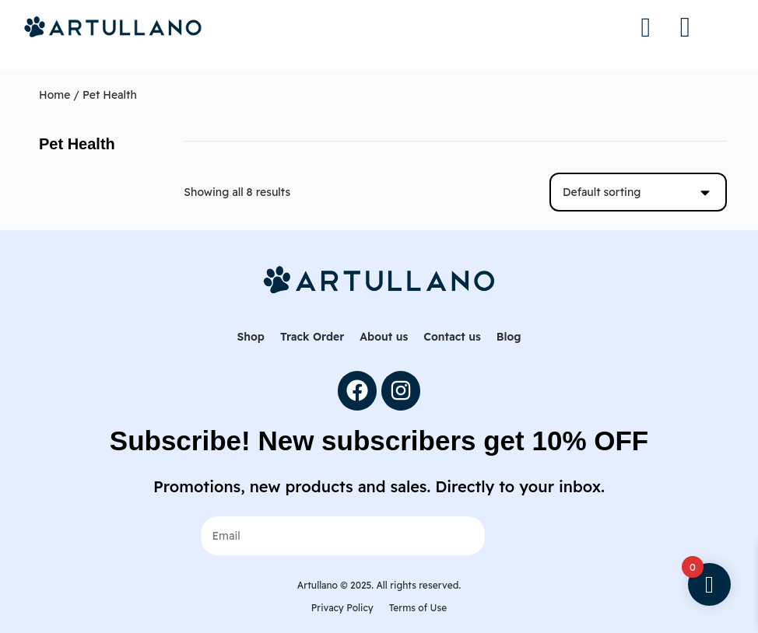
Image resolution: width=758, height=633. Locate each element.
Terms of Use (418, 608)
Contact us (451, 337)
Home (54, 95)
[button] (685, 27)
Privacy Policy (342, 608)
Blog (509, 337)
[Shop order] (638, 192)
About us (384, 337)
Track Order (312, 337)
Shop (250, 337)
